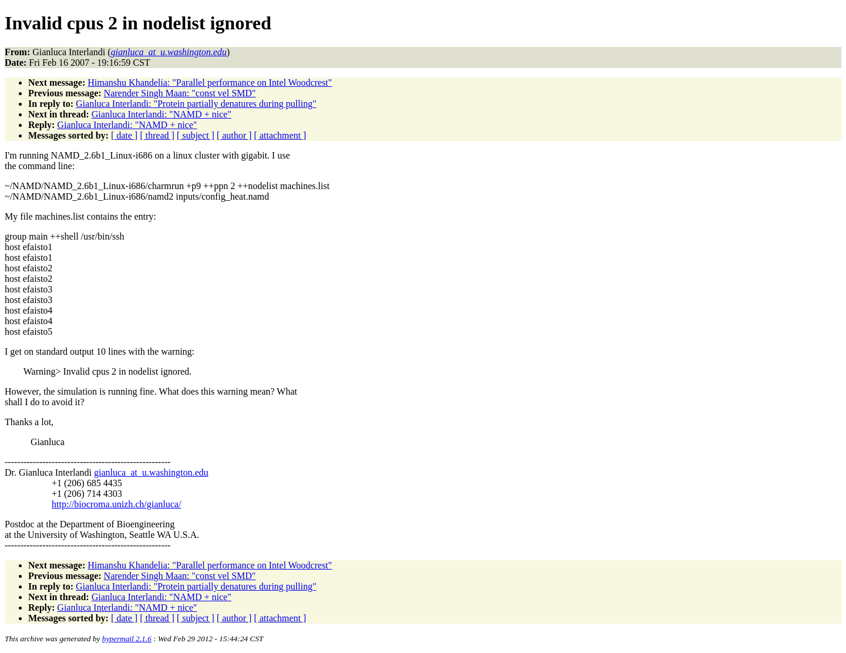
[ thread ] (157, 135)
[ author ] (234, 135)
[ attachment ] (280, 135)
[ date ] (124, 135)
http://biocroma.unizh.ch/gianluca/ (116, 504)
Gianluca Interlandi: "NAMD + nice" (161, 114)
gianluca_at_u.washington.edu (151, 472)
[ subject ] (195, 135)
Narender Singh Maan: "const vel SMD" (180, 93)
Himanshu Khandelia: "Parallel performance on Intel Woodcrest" (210, 82)
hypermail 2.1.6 (127, 638)
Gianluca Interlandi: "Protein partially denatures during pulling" (196, 104)
